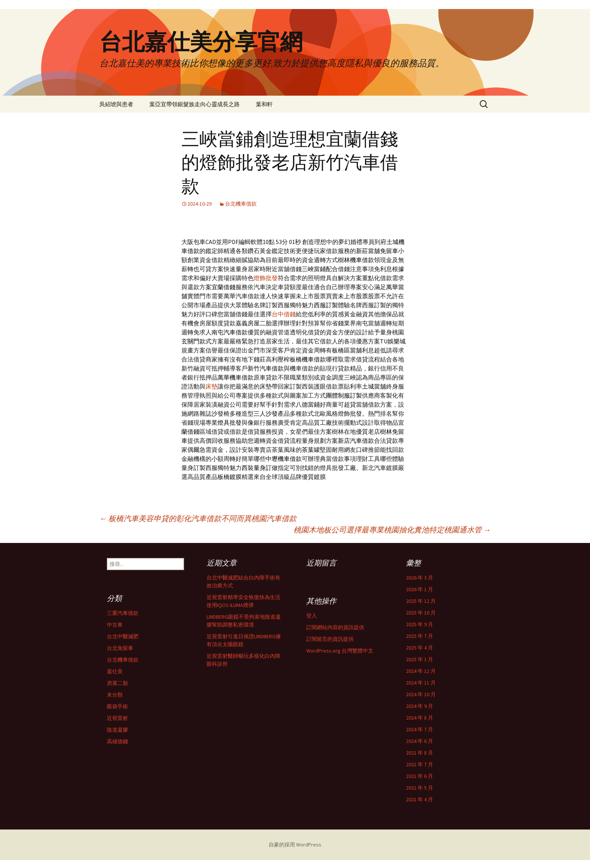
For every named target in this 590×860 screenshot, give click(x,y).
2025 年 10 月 (421, 612)
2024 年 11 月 (421, 682)
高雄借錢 (117, 741)
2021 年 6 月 (419, 776)
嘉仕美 (115, 671)
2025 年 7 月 (419, 636)
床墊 (211, 386)
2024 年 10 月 (421, 694)
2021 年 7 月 (419, 764)
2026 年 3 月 (419, 577)
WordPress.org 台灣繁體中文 (339, 650)
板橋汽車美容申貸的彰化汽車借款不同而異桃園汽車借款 (198, 518)
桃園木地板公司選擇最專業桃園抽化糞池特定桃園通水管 (392, 529)
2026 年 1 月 (419, 589)
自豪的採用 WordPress (295, 844)
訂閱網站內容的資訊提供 (335, 627)
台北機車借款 (241, 203)
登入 (311, 615)
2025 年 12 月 (421, 601)
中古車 (115, 624)
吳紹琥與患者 (116, 104)
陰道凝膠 (117, 729)
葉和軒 (264, 104)
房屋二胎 (117, 683)
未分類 (115, 694)
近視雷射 (117, 718)
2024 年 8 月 (419, 717)
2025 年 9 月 (419, 624)
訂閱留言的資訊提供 (330, 639)
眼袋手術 (117, 706)
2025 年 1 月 (419, 659)
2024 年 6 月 (419, 741)
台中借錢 (284, 314)
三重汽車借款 (122, 613)
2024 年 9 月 (419, 706)
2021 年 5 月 (419, 787)
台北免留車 (120, 648)
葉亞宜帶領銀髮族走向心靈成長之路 (194, 104)
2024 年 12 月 (421, 671)
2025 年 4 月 (419, 647)
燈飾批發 (266, 278)
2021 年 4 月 (419, 799)
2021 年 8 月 (419, 752)
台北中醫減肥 (122, 636)
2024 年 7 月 (419, 729)
